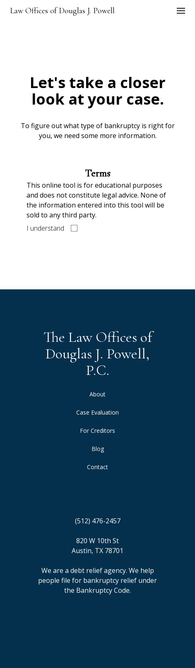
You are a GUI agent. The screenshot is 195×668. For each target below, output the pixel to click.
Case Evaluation (97, 412)
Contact (97, 467)
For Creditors (97, 430)
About (97, 394)
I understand (45, 228)
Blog (97, 449)
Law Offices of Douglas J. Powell (62, 11)
